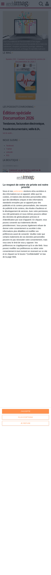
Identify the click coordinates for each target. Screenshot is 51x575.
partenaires (18, 191)
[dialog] (25, 374)
